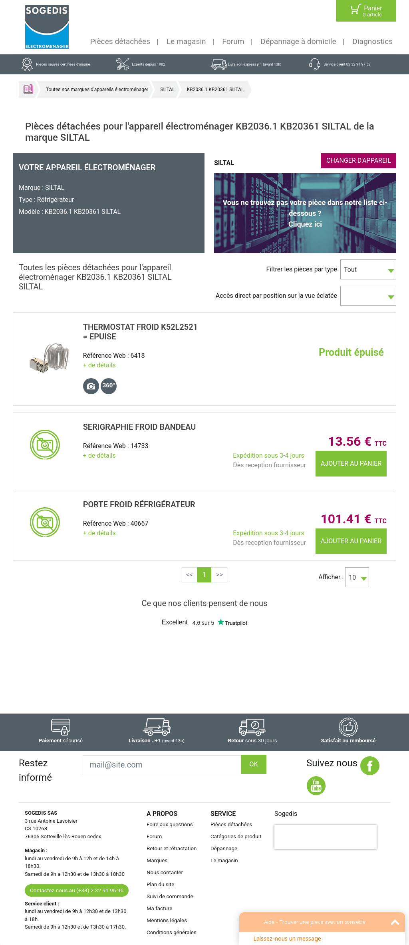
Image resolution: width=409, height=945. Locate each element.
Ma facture (159, 908)
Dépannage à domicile (298, 41)
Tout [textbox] (350, 269)
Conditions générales (172, 932)
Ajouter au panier (351, 463)
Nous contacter (165, 872)
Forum (233, 41)
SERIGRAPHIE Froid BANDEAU (139, 427)
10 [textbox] (352, 577)
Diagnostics (372, 41)
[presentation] (325, 837)
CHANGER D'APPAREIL (358, 160)
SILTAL (167, 89)
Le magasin (186, 41)
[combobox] (368, 269)
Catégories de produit (235, 836)
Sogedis (285, 813)
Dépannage (223, 848)
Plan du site (160, 884)
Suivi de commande (170, 896)
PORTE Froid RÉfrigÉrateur (139, 504)
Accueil (28, 88)
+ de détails (99, 365)
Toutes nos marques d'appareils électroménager (97, 89)
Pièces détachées (120, 41)
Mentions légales (167, 920)
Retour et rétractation (172, 848)
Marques (157, 860)
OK (253, 764)
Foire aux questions (170, 824)
